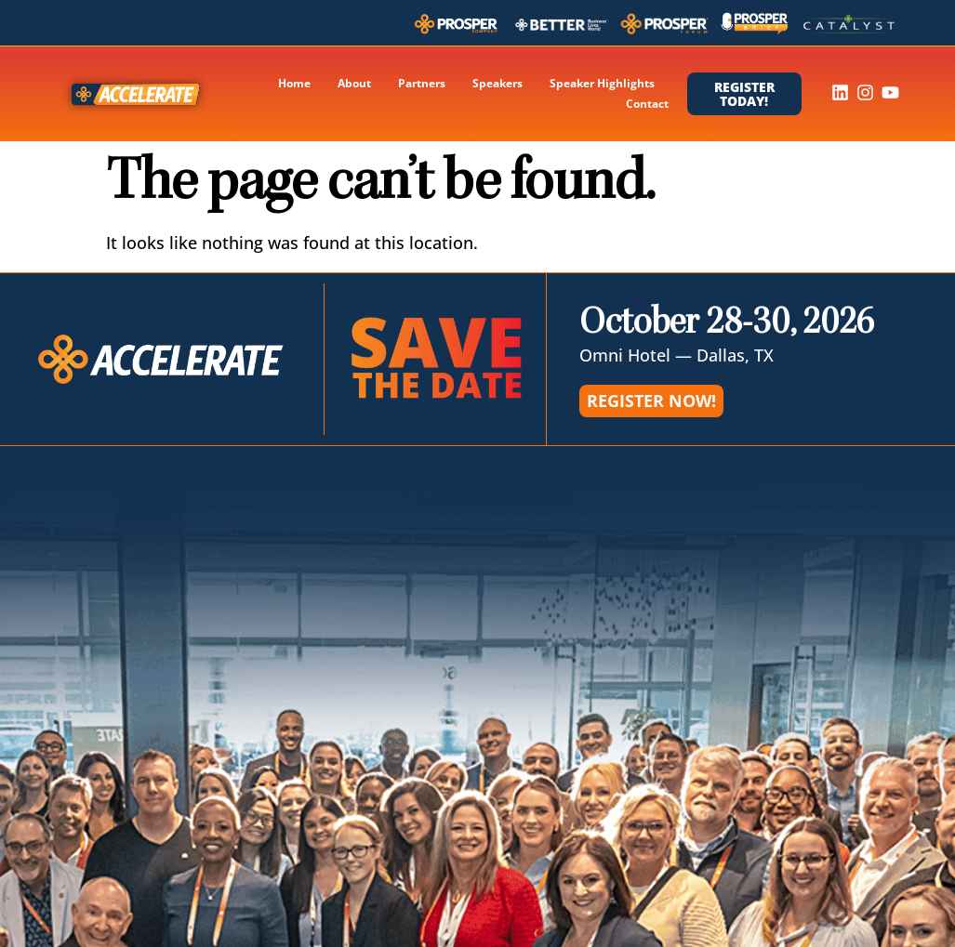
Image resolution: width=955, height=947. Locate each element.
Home (294, 83)
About (354, 83)
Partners (421, 83)
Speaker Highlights (602, 83)
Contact (647, 104)
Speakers (497, 83)
